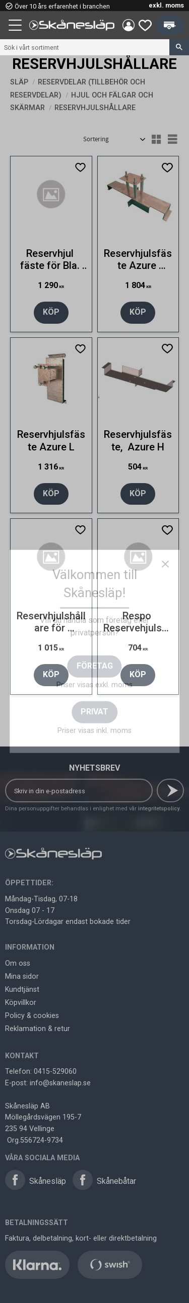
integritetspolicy (158, 808)
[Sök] (179, 47)
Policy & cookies (32, 1015)
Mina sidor (22, 976)
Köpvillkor (20, 1002)
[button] (16, 26)
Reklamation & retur (37, 1029)
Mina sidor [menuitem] (128, 25)
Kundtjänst (22, 989)
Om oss (17, 963)
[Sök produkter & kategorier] (84, 47)
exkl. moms (166, 5)
